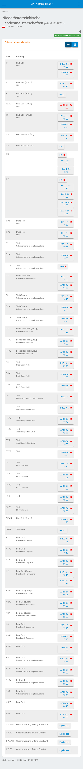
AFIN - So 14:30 (64, 309)
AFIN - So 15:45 (64, 454)
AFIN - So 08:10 (64, 704)
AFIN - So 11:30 (64, 73)
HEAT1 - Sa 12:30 (65, 162)
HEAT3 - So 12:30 (64, 203)
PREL (62, 95)
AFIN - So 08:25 (64, 682)
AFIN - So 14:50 (64, 286)
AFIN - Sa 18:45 (64, 126)
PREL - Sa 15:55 (64, 660)
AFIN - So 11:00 (64, 106)
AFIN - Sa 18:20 (64, 353)
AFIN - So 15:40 (64, 420)
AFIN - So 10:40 (64, 693)
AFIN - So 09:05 (64, 593)
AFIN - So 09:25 (64, 604)
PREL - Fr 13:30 (64, 117)
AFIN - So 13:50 (64, 509)
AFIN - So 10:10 (64, 551)
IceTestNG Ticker (42, 4)
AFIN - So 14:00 (64, 487)
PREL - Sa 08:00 (64, 716)
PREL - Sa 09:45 (64, 364)
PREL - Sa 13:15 (64, 573)
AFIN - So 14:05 (64, 476)
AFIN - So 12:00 (64, 387)
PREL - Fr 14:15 (64, 331)
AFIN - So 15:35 (64, 431)
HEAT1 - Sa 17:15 (65, 187)
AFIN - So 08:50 (64, 615)
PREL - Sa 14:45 (64, 540)
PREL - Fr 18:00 (64, 398)
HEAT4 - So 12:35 (64, 212)
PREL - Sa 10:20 (64, 65)
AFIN (62, 266)
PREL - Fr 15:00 (64, 278)
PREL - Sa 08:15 (64, 85)
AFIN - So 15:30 (64, 442)
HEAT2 (62, 530)
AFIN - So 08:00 (64, 671)
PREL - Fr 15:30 (64, 465)
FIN (61, 147)
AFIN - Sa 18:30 (64, 342)
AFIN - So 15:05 (64, 256)
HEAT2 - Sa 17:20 (64, 195)
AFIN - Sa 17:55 (64, 649)
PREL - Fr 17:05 (64, 245)
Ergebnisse (64, 726)
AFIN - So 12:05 (64, 375)
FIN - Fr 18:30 (64, 234)
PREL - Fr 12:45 (64, 626)
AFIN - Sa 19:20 (64, 520)
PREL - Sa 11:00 (64, 409)
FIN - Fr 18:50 (64, 223)
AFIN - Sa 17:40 (64, 637)
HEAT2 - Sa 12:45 (65, 170)
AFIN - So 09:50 (64, 562)
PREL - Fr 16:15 (64, 297)
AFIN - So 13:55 (64, 498)
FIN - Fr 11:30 (64, 137)
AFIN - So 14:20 (64, 320)
